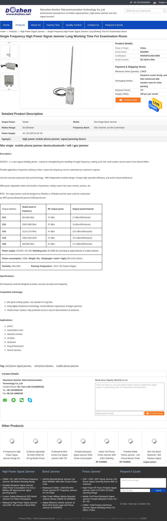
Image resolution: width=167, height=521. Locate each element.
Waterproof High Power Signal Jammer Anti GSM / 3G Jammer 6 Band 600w (20, 504)
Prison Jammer (91, 471)
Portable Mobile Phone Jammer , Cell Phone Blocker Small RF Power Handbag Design (130, 455)
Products (20, 25)
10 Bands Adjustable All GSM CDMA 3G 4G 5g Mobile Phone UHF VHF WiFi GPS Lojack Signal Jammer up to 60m (35, 455)
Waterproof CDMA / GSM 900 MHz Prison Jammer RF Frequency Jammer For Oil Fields (60, 490)
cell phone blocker (43, 366)
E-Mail (123, 503)
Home (6, 25)
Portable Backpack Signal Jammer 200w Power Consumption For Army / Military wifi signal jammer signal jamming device (83, 455)
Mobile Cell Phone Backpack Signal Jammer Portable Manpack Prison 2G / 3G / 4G (100, 499)
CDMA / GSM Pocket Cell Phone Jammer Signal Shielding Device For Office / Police (99, 507)
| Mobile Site (143, 503)
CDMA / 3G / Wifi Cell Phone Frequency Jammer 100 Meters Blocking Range (20, 480)
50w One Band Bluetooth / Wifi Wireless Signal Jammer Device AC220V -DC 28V (154, 455)
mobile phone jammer (67, 366)
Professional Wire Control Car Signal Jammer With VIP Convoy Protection (59, 455)
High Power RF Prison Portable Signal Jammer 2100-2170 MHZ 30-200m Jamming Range (100, 490)
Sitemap (132, 503)
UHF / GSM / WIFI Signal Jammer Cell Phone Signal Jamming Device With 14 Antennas (100, 481)
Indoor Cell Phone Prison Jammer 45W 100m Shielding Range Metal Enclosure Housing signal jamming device (107, 455)
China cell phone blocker (44, 518)
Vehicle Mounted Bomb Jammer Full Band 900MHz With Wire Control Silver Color (60, 481)
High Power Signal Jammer (32, 31)
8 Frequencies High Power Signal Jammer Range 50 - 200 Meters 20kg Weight (12, 455)
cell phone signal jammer (18, 366)
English (163, 2)
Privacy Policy (25, 518)
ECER (143, 518)
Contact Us (93, 25)
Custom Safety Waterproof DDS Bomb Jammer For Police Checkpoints (20, 497)
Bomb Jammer (51, 471)
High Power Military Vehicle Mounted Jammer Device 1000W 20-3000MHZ (59, 497)
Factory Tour (53, 25)
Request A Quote (114, 25)
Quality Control (73, 25)
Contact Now (130, 100)
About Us (36, 25)
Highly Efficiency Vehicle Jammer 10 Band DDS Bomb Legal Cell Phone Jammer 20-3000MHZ (59, 505)
